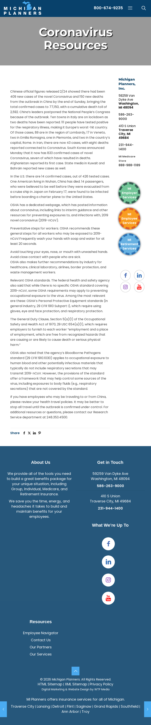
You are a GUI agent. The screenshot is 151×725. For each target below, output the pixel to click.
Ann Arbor (70, 711)
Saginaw (83, 706)
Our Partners (41, 647)
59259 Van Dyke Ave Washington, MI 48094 (110, 476)
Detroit (58, 706)
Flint (70, 706)
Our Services (41, 654)
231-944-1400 (126, 147)
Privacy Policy (101, 684)
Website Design (78, 689)
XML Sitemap (76, 684)
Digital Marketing (53, 689)
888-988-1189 (129, 165)
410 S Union (127, 132)
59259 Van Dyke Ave (129, 101)
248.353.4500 (57, 417)
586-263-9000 (126, 116)
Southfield (129, 706)
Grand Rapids (106, 706)
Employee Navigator (40, 632)
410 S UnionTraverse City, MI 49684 (110, 499)
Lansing (43, 706)
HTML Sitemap (50, 684)
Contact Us (41, 640)
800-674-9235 (108, 8)
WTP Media (102, 689)
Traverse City (22, 706)
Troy (85, 711)
